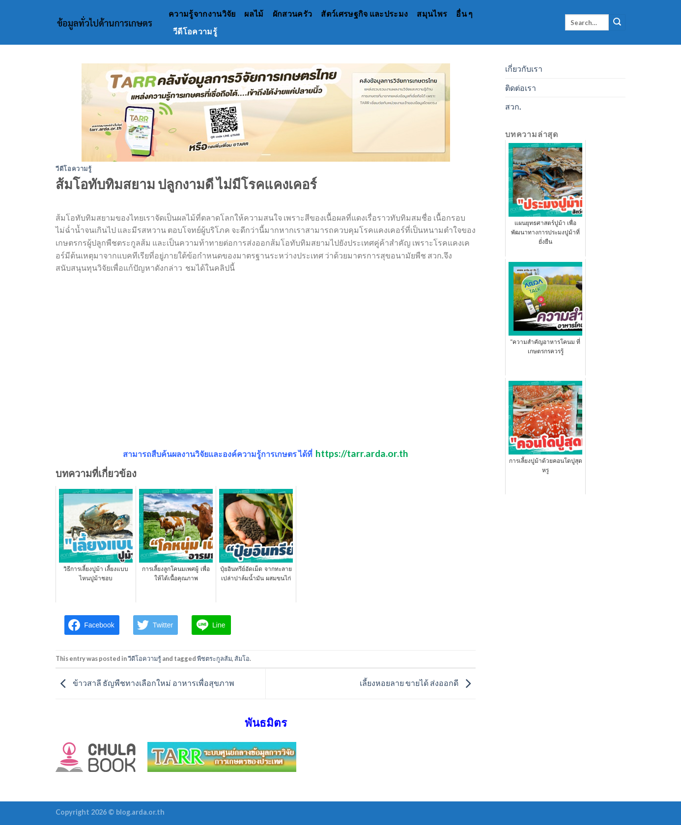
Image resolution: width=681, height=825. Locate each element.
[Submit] (617, 22)
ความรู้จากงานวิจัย (202, 13)
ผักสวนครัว (292, 13)
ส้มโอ (242, 658)
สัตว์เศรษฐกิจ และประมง (364, 13)
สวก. (513, 106)
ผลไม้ (253, 13)
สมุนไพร (432, 13)
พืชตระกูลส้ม (214, 658)
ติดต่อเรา (520, 87)
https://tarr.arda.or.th (361, 453)
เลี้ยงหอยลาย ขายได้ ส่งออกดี (418, 682)
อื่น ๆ (464, 13)
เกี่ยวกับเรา (523, 68)
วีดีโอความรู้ (195, 31)
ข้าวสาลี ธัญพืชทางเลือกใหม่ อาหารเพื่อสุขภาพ (145, 682)
